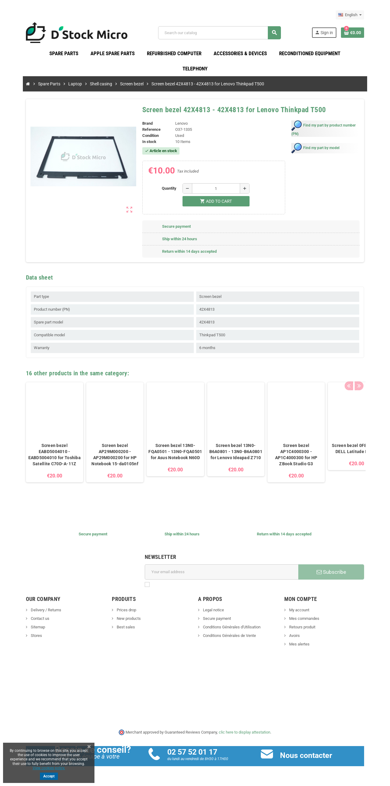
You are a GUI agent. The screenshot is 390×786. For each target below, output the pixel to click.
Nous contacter (310, 756)
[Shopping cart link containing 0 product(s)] (363, 33)
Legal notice (213, 611)
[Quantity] (215, 190)
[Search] (222, 33)
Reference (148, 131)
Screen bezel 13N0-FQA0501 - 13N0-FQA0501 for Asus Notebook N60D (165, 452)
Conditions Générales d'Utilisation (231, 628)
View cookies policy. (49, 768)
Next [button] (368, 372)
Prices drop (121, 611)
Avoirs (299, 636)
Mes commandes (308, 619)
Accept (49, 776)
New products (123, 619)
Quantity (168, 189)
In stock (146, 143)
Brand (144, 125)
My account (303, 611)
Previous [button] (359, 372)
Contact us (29, 619)
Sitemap (26, 628)
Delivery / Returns (35, 611)
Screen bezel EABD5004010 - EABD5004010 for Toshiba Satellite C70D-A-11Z (44, 455)
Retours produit (307, 628)
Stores (25, 636)
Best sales (120, 628)
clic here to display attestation (245, 733)
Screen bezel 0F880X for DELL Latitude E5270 (346, 449)
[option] (44, 443)
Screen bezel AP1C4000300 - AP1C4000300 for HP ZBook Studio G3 (285, 455)
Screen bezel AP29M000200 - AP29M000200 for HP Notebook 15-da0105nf (104, 455)
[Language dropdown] (360, 15)
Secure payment (216, 619)
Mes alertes (304, 645)
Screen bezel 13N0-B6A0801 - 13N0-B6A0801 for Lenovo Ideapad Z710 (225, 452)
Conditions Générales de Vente (229, 636)
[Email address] (223, 573)
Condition (147, 137)
